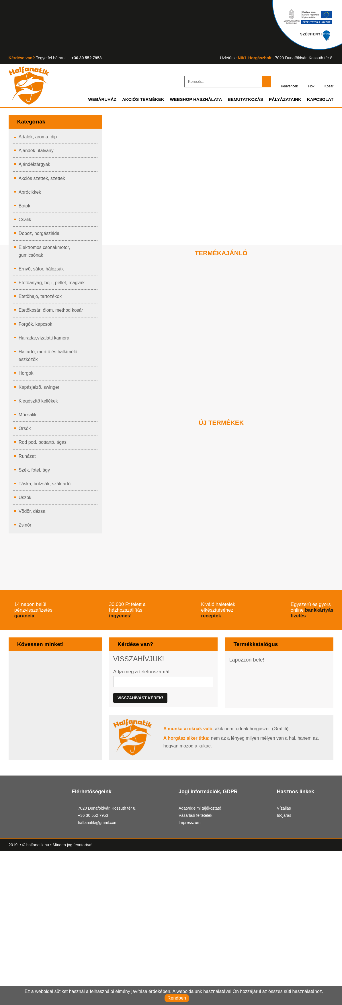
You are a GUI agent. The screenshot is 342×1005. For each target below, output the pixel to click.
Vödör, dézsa (32, 513)
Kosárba (161, 419)
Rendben (176, 997)
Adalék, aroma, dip (38, 139)
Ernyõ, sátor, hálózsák (43, 271)
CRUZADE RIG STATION (152, 371)
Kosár (328, 82)
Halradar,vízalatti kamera (46, 340)
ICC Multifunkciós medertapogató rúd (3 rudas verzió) (159, 573)
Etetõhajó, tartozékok (42, 298)
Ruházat (27, 458)
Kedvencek (287, 82)
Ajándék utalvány (37, 152)
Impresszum (191, 958)
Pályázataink (283, 101)
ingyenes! (179, 658)
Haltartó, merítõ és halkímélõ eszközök (50, 357)
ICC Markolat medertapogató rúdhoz (282, 566)
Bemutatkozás (241, 101)
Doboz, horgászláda (40, 235)
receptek (288, 658)
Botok (25, 208)
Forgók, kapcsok (36, 326)
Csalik (25, 221)
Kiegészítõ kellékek (39, 403)
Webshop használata (188, 101)
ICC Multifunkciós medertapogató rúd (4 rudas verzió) (220, 573)
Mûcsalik (28, 416)
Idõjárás (284, 951)
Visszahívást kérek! (139, 742)
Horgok (27, 375)
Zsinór (26, 527)
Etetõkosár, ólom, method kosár (53, 312)
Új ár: (142, 396)
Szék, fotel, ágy (35, 472)
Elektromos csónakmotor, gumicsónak (46, 253)
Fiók (310, 82)
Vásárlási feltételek (197, 951)
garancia (70, 658)
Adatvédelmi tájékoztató (202, 944)
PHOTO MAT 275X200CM (274, 371)
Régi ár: (166, 397)
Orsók (25, 430)
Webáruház (90, 101)
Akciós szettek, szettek (43, 180)
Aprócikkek (31, 194)
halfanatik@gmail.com (98, 959)
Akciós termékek (133, 101)
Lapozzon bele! (247, 704)
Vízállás (283, 944)
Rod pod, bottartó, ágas (44, 444)
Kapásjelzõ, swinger (40, 389)
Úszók (25, 499)
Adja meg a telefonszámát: (143, 716)
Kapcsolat (319, 101)
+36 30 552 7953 (88, 58)
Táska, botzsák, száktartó (46, 485)
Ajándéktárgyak (35, 166)
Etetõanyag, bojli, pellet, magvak (53, 284)
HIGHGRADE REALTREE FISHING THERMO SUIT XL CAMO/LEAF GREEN (220, 381)
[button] (213, 434)
